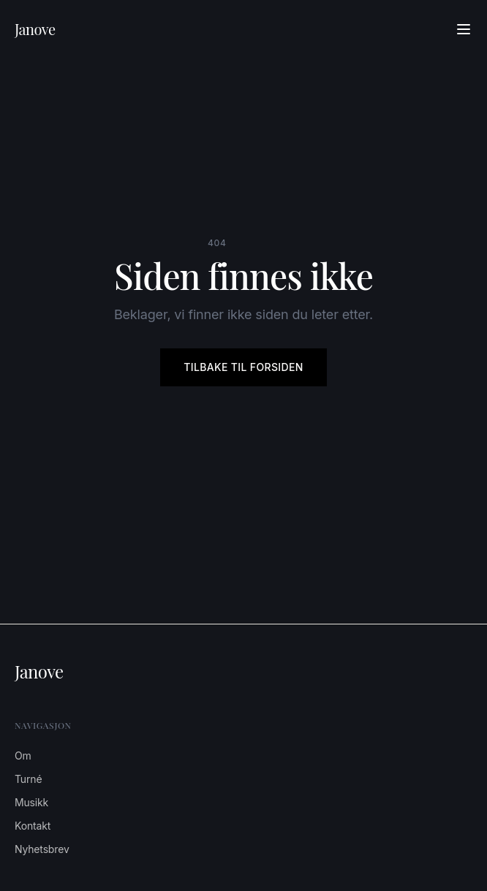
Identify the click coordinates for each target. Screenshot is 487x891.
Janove (35, 29)
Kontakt (32, 825)
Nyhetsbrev (42, 849)
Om (23, 755)
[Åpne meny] (463, 29)
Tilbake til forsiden (243, 367)
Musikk (31, 802)
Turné (28, 779)
